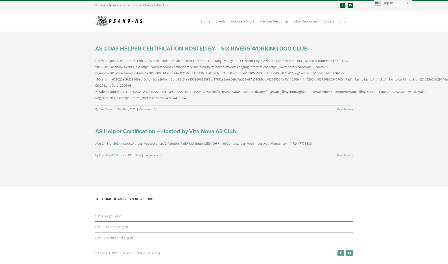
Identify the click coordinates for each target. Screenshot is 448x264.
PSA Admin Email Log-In (115, 238)
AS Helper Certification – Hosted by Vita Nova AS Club (165, 131)
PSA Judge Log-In (110, 216)
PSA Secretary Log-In (113, 227)
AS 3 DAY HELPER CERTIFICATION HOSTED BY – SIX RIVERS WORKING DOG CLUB (201, 48)
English (384, 3)
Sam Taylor (106, 109)
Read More (344, 109)
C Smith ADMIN (108, 155)
